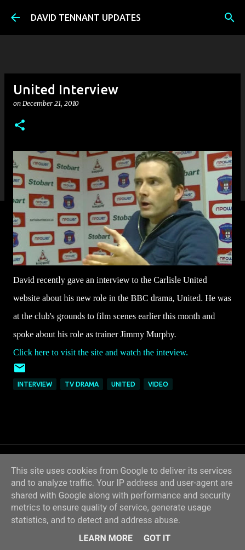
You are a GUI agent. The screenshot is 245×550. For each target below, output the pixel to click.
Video (158, 384)
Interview (35, 384)
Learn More (106, 538)
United (123, 384)
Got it (157, 538)
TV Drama (82, 384)
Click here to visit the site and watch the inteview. (100, 352)
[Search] (229, 17)
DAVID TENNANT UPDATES (86, 17)
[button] (19, 125)
